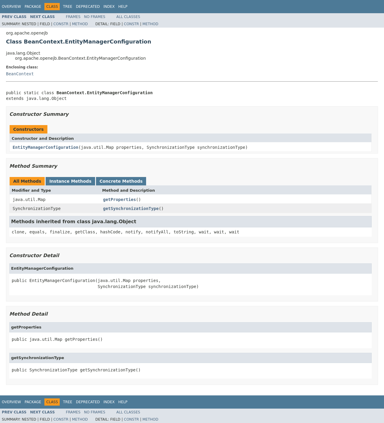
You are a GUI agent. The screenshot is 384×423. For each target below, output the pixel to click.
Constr (60, 24)
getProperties (119, 199)
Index (109, 6)
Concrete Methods (121, 181)
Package (33, 6)
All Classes (128, 17)
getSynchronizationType (131, 208)
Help (123, 6)
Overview (11, 6)
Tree (67, 6)
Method (80, 24)
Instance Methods (70, 181)
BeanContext (20, 73)
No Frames (94, 17)
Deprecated (88, 6)
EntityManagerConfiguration (45, 147)
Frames (73, 17)
